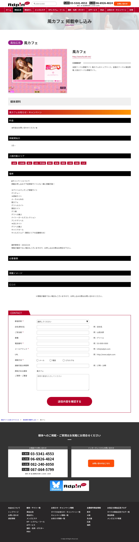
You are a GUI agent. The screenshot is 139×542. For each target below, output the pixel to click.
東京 (88, 512)
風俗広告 (17, 9)
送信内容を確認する (69, 401)
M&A (102, 9)
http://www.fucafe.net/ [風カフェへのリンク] (81, 56)
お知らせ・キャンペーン (116, 9)
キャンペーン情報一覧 (59, 515)
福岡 (88, 525)
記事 (131, 9)
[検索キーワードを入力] (46, 4)
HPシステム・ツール (56, 9)
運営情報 (11, 518)
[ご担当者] (63, 333)
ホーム (8, 9)
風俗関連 (110, 515)
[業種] (63, 338)
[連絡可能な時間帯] (63, 366)
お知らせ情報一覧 (58, 518)
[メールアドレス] (63, 349)
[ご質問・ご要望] (63, 382)
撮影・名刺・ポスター (76, 9)
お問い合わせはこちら (101, 463)
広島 (88, 521)
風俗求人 (28, 9)
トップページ (13, 512)
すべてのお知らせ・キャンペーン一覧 (65, 512)
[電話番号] (63, 344)
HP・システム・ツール (36, 521)
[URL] (63, 355)
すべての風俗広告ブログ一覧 (118, 512)
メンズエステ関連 (114, 518)
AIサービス (93, 9)
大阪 (88, 515)
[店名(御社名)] (63, 327)
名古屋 (89, 518)
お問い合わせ (122, 3)
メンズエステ (40, 9)
